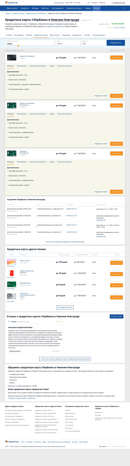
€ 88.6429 (102, 3)
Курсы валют (12, 8)
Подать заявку (116, 96)
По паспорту (69, 422)
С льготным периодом (72, 431)
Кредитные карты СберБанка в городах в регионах (108, 419)
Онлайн (67, 410)
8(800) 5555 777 (72, 209)
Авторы (75, 442)
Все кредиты (19, 35)
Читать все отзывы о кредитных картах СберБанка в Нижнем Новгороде (65, 359)
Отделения (66, 35)
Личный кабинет (99, 35)
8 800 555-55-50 (72, 216)
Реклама (29, 442)
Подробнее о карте (101, 96)
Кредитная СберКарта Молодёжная (27, 104)
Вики (44, 442)
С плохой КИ (69, 425)
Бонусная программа (64, 66)
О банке (9, 35)
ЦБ (87, 3)
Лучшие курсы (58, 3)
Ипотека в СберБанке (12, 413)
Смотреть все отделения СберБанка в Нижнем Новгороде (65, 242)
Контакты (37, 442)
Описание (10, 66)
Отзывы (87, 35)
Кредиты (25, 8)
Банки (96, 8)
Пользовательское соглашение (59, 442)
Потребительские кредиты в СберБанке (18, 410)
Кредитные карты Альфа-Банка (45, 413)
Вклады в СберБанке (12, 422)
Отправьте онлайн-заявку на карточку (21, 398)
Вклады (35, 8)
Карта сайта (83, 442)
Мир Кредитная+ (25, 283)
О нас (23, 442)
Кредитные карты (74, 8)
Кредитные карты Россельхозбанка (47, 422)
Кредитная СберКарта (27, 56)
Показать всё (101, 220)
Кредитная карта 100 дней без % (27, 272)
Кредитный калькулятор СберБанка (17, 425)
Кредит (52, 66)
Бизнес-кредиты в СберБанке (15, 419)
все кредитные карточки (53, 26)
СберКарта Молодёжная (24, 152)
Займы (88, 8)
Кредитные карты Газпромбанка (46, 419)
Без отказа (68, 428)
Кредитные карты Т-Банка (43, 410)
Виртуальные (69, 416)
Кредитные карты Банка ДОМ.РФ (46, 430)
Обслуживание (22, 66)
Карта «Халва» (25, 260)
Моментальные (70, 413)
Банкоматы (77, 35)
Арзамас (98, 415)
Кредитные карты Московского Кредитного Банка (45, 426)
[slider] (18, 46)
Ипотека (45, 8)
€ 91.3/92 (77, 3)
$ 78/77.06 (69, 3)
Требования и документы (38, 66)
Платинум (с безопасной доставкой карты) (27, 295)
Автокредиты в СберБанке (14, 416)
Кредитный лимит (12, 41)
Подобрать (116, 43)
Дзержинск (99, 412)
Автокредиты (57, 8)
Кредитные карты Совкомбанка (45, 433)
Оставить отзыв (116, 316)
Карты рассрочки (71, 419)
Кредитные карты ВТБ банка (44, 416)
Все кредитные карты (65, 307)
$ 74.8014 (94, 3)
